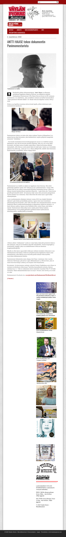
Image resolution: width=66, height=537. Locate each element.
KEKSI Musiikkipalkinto (31, 30)
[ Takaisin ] (10, 278)
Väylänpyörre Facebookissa (17, 33)
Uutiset (11, 30)
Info (43, 30)
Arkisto (19, 30)
